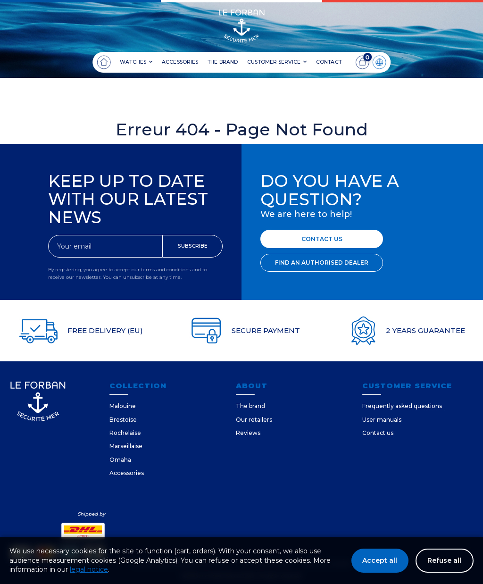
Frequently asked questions (402, 405)
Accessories (126, 472)
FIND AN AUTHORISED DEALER (321, 262)
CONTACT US (321, 238)
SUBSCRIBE (192, 246)
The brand (250, 405)
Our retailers (254, 419)
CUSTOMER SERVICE (277, 62)
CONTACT (328, 62)
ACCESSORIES (180, 62)
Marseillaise (125, 446)
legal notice (89, 569)
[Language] (379, 62)
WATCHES (136, 62)
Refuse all (444, 560)
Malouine (122, 405)
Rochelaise (125, 432)
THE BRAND (223, 62)
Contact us (377, 432)
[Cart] (362, 62)
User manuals (381, 419)
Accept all (379, 560)
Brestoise (123, 419)
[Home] (103, 62)
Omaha (120, 459)
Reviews (248, 432)
